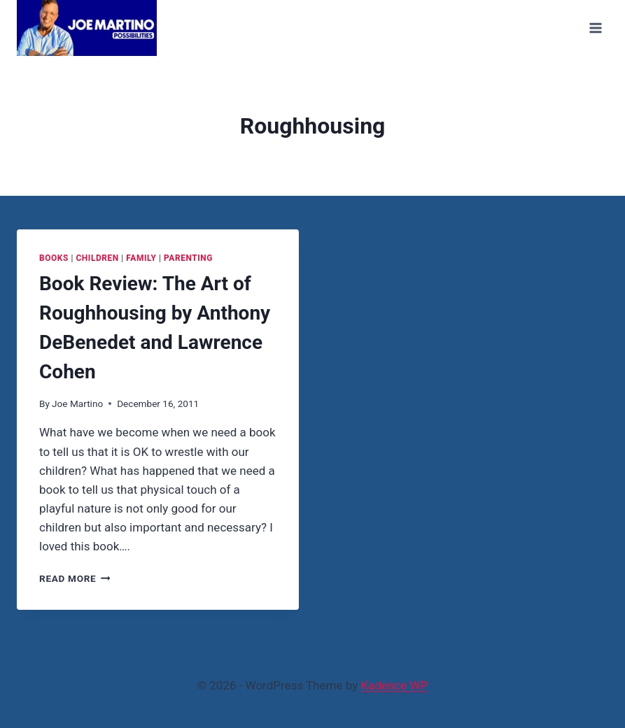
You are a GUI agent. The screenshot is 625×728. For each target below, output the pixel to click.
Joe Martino (77, 403)
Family (141, 258)
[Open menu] (595, 27)
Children (97, 258)
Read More (75, 578)
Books (54, 258)
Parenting (188, 258)
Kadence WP (394, 685)
